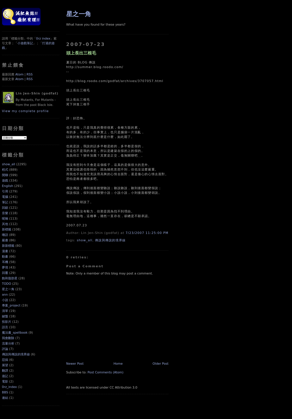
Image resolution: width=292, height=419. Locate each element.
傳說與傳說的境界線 (16, 354)
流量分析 (8, 343)
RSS (30, 74)
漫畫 (5, 251)
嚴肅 (5, 240)
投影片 (6, 322)
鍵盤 (5, 316)
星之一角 (8, 289)
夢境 (5, 267)
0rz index (43, 38)
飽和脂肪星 (9, 278)
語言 (5, 327)
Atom (19, 74)
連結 (5, 398)
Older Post (160, 363)
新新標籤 (8, 246)
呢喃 (5, 218)
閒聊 (5, 175)
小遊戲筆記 (25, 43)
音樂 (5, 213)
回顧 (5, 208)
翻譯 (5, 370)
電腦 (5, 197)
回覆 (5, 273)
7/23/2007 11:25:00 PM (147, 233)
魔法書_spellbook (15, 332)
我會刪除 (8, 338)
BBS (5, 392)
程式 (5, 169)
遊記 (5, 376)
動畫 (5, 256)
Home (118, 363)
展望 (5, 365)
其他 (5, 224)
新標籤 (6, 229)
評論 (5, 349)
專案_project (11, 305)
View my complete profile (25, 111)
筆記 (5, 202)
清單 (5, 311)
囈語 (5, 235)
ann (5, 294)
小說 (5, 300)
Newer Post (75, 363)
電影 (5, 381)
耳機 (5, 262)
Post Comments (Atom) (105, 372)
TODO (6, 284)
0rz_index (9, 387)
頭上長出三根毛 (81, 52)
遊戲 (5, 180)
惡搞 (5, 360)
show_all (8, 164)
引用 (5, 191)
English (7, 186)
